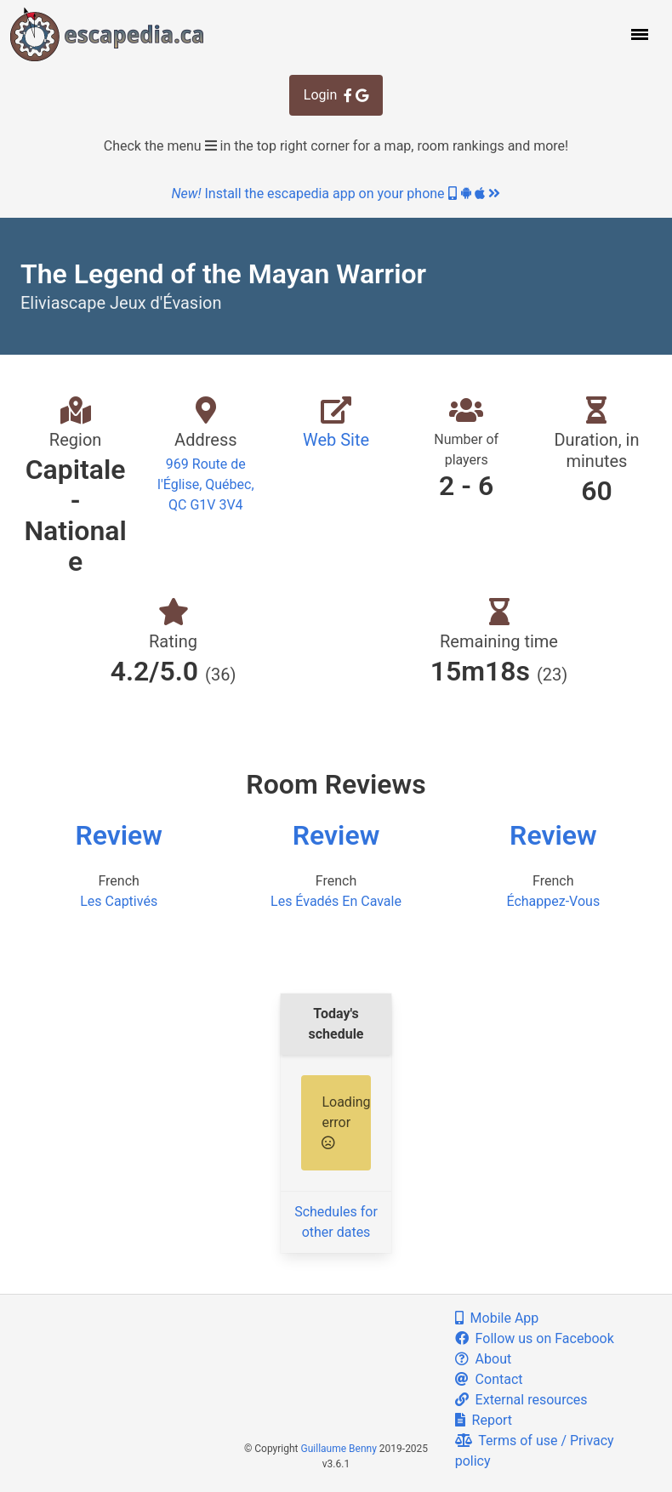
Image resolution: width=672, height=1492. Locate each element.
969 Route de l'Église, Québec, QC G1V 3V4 (205, 484)
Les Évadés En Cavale (336, 901)
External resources (521, 1400)
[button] (638, 34)
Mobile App (497, 1318)
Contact (489, 1379)
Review (118, 835)
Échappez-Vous (553, 901)
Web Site (336, 440)
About (483, 1359)
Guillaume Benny (339, 1449)
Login (336, 95)
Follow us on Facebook (534, 1338)
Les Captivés (118, 901)
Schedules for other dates (336, 1222)
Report (483, 1420)
